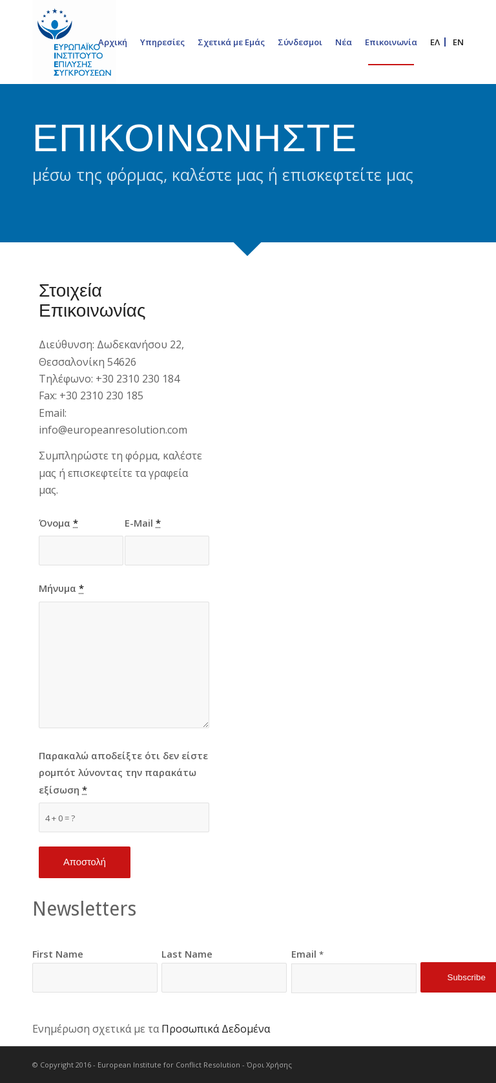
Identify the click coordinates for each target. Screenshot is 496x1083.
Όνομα (58, 522)
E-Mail (143, 522)
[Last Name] (224, 978)
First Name (57, 953)
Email (307, 953)
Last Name (186, 953)
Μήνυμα (61, 588)
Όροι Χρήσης (269, 1064)
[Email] (354, 978)
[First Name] (95, 978)
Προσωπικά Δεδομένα (215, 1029)
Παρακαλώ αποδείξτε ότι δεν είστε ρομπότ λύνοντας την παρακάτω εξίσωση (123, 772)
